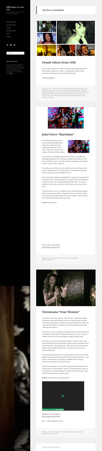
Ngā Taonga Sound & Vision (51, 247)
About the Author (11, 25)
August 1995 (56, 258)
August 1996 (66, 88)
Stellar (59, 95)
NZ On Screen (74, 94)
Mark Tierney (80, 92)
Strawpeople (73, 95)
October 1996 (51, 90)
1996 (55, 88)
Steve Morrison (65, 95)
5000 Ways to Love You (15, 8)
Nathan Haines (66, 94)
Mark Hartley (66, 92)
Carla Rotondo (71, 90)
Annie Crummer (62, 90)
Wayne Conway (82, 95)
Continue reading (48, 78)
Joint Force (65, 258)
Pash (80, 94)
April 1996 (59, 88)
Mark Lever (73, 92)
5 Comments (54, 433)
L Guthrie (59, 92)
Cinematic (78, 90)
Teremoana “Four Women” (61, 312)
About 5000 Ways (11, 22)
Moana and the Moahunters (54, 94)
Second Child (53, 95)
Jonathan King (53, 92)
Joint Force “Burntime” (58, 134)
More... (11, 73)
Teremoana (45, 433)
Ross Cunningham (73, 258)
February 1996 (83, 88)
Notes (8, 33)
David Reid (84, 90)
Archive (8, 28)
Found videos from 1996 (59, 62)
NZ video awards (11, 31)
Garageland (45, 92)
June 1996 (44, 90)
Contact (8, 36)
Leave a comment (48, 97)
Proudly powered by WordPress (51, 447)
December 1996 (74, 88)
